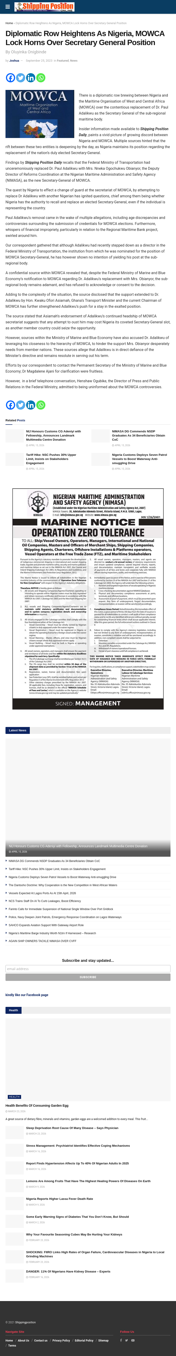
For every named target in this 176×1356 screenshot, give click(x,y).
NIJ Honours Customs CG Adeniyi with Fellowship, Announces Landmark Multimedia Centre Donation (53, 435)
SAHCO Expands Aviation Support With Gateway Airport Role (46, 925)
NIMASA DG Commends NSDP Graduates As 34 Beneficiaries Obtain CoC (138, 435)
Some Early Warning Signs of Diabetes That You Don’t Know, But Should (77, 1216)
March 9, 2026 (35, 1187)
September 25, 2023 (39, 60)
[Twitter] (20, 77)
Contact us (40, 1340)
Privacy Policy (61, 1340)
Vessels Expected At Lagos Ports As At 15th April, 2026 (42, 893)
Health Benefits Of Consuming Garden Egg (37, 1105)
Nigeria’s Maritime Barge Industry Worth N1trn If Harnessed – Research (52, 933)
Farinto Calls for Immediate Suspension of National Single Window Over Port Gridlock (62, 909)
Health (14, 1096)
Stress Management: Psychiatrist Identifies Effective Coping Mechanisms (78, 1145)
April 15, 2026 (35, 445)
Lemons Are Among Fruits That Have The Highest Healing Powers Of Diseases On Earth (88, 1181)
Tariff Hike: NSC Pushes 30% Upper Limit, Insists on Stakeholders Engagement (51, 459)
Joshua (14, 60)
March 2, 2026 (35, 1222)
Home (9, 23)
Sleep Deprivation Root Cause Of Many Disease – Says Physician (72, 1128)
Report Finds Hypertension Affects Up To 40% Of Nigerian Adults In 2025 (77, 1163)
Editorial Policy (84, 1340)
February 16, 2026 (37, 1277)
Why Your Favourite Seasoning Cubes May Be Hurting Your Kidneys (74, 1234)
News (73, 60)
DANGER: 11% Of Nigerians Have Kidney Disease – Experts (68, 1271)
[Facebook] (10, 77)
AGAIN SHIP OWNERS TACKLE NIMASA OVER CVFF (42, 941)
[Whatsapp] (40, 77)
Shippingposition (25, 1322)
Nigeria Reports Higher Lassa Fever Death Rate (59, 1199)
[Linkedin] (30, 77)
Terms (12, 1345)
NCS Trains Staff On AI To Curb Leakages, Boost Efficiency (45, 901)
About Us (23, 1340)
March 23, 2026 (15, 1111)
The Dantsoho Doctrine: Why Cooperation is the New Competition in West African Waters (63, 885)
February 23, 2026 (37, 1240)
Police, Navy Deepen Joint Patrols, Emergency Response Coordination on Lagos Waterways (65, 917)
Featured (63, 60)
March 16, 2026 (36, 1151)
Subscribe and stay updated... (88, 960)
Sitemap (103, 1340)
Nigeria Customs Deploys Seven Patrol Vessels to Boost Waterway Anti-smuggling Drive (139, 459)
